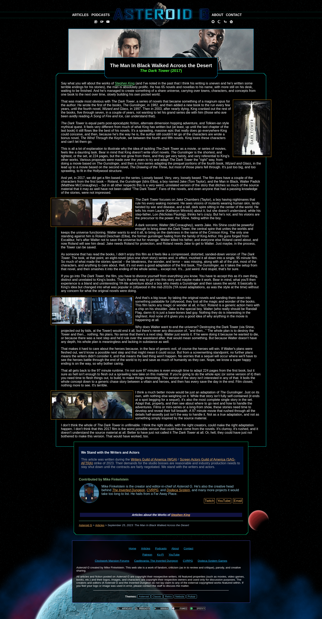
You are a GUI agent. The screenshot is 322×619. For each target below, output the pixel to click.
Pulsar (192, 596)
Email (238, 501)
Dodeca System (178, 490)
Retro (168, 596)
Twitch (209, 501)
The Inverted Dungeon (128, 490)
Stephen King (125, 83)
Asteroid (144, 596)
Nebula (179, 596)
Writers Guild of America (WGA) (154, 459)
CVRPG (153, 490)
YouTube (223, 501)
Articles (100, 525)
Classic (157, 596)
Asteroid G (85, 525)
